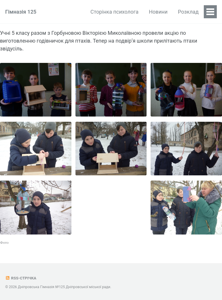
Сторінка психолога (114, 12)
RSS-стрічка (20, 278)
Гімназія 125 (20, 12)
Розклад (188, 12)
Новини (158, 12)
